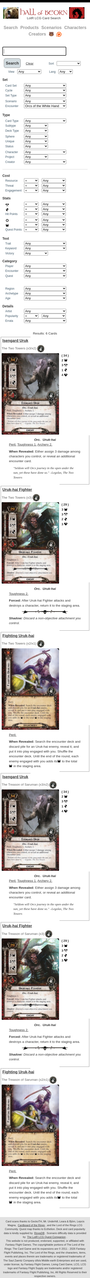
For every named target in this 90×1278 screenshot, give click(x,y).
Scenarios (51, 27)
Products (29, 27)
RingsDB (39, 1233)
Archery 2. (44, 444)
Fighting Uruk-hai (18, 636)
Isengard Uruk (15, 341)
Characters (75, 27)
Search (11, 27)
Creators (37, 34)
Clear (29, 63)
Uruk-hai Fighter (17, 490)
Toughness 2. (18, 594)
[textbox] (34, 51)
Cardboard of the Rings (31, 1225)
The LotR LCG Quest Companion (46, 1237)
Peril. (12, 444)
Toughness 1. (27, 444)
